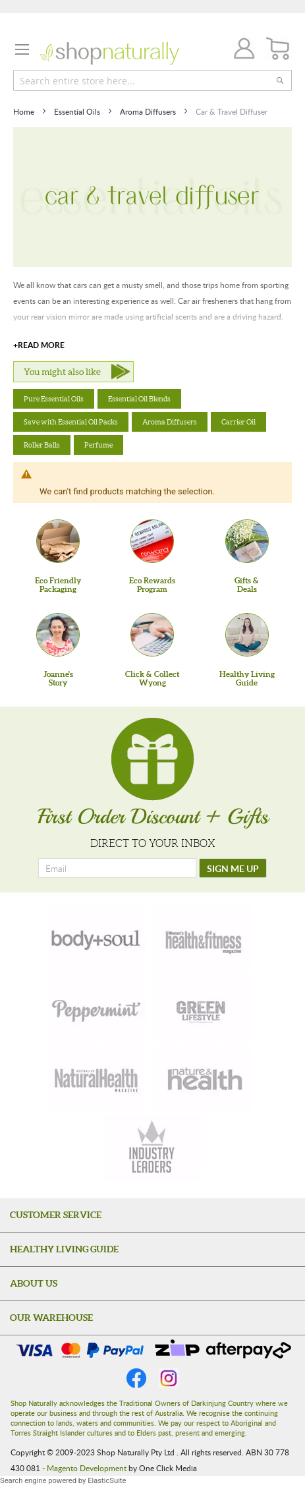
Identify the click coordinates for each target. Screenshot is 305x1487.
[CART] (278, 49)
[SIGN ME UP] (233, 868)
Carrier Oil (238, 422)
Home (24, 111)
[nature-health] (202, 1078)
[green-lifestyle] (202, 1008)
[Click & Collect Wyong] (152, 635)
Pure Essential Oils (54, 399)
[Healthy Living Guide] (247, 635)
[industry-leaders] (152, 1148)
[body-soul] (96, 939)
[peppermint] (96, 1008)
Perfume (98, 445)
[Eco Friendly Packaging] (58, 541)
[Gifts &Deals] (247, 541)
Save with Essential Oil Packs (71, 422)
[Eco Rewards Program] (152, 541)
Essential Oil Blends (139, 399)
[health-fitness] (202, 939)
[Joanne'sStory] (58, 635)
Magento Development (86, 1468)
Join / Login (240, 50)
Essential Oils (78, 111)
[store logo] (109, 53)
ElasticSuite (107, 1480)
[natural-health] (96, 1078)
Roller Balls (42, 445)
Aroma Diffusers (149, 111)
